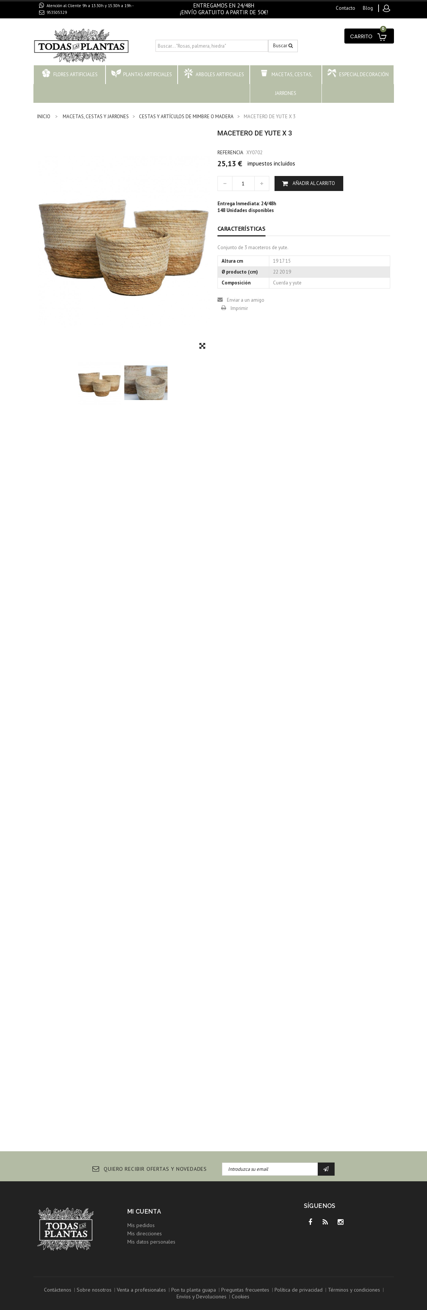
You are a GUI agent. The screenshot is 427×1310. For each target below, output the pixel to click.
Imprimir (239, 308)
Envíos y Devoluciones (201, 1296)
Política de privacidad (299, 1289)
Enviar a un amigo (245, 300)
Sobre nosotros (94, 1289)
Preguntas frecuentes (245, 1289)
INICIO (43, 116)
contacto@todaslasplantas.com (81, 21)
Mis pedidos (141, 1225)
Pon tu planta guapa (193, 1289)
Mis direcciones (144, 1233)
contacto (345, 8)
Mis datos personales (151, 1241)
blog (368, 8)
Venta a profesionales (141, 1289)
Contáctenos (57, 1289)
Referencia (230, 152)
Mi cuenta (144, 1211)
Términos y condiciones (354, 1289)
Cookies (240, 1296)
